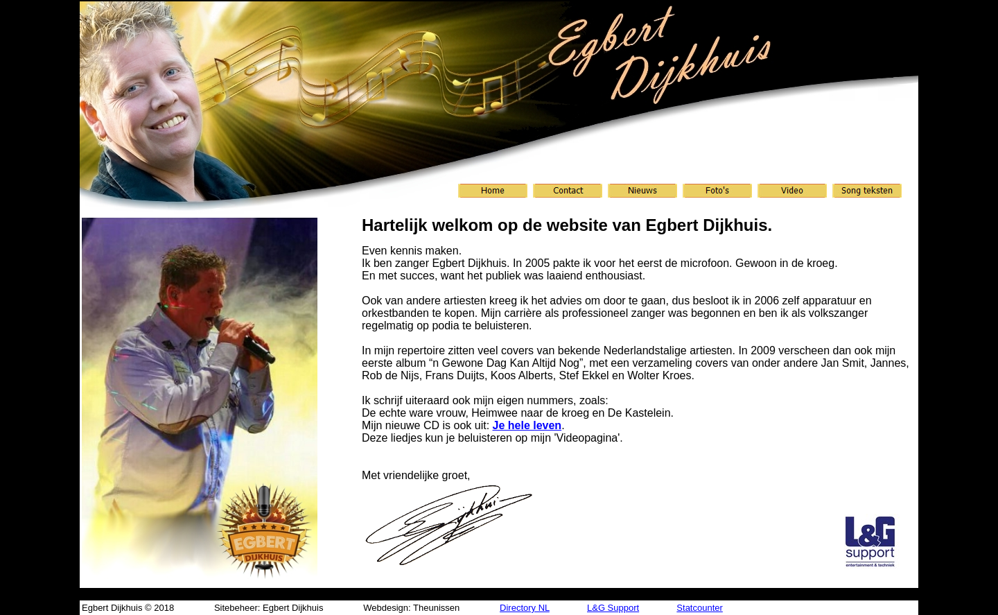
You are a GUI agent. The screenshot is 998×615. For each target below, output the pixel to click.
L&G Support (613, 608)
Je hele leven (527, 425)
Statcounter (699, 608)
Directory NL (525, 608)
